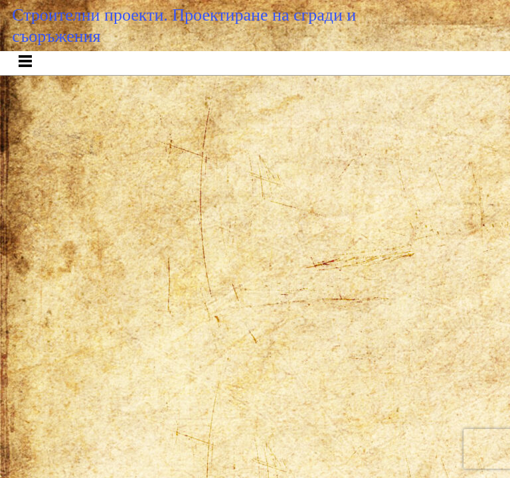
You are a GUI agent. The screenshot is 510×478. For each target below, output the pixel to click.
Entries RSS (218, 145)
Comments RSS (281, 145)
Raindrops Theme (338, 145)
